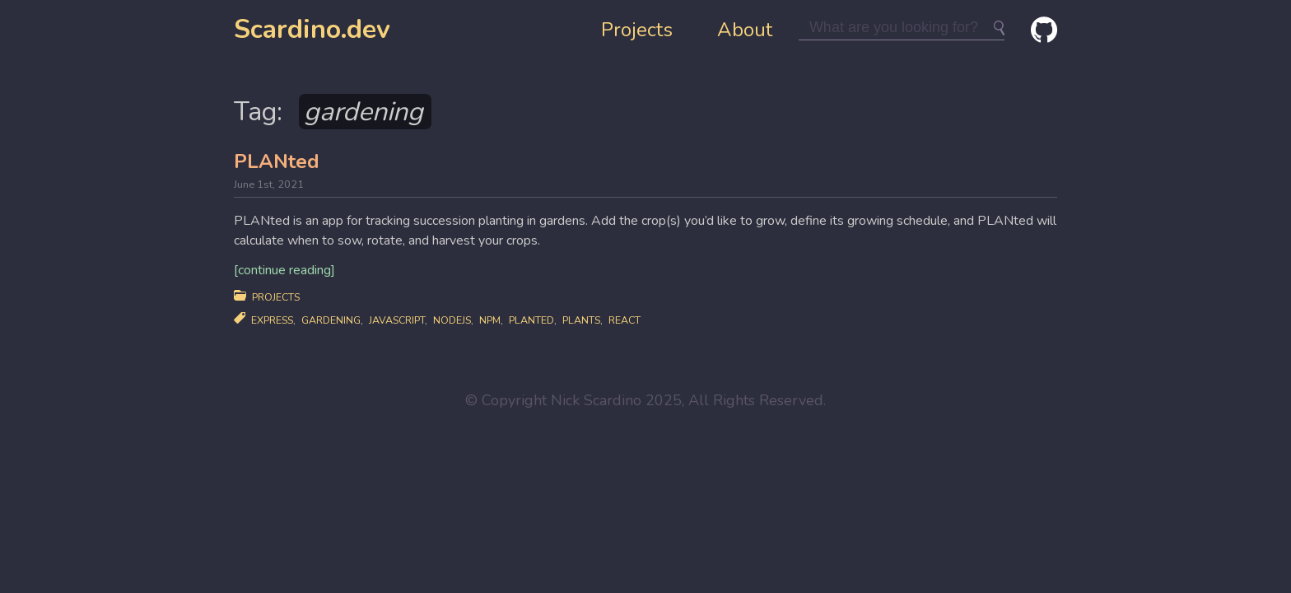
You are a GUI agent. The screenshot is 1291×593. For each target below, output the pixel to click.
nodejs (452, 320)
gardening (331, 320)
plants (581, 320)
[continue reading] (284, 270)
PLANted (276, 161)
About (744, 29)
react (624, 320)
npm (490, 320)
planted (531, 320)
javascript (397, 320)
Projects (637, 29)
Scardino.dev (312, 29)
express (272, 320)
